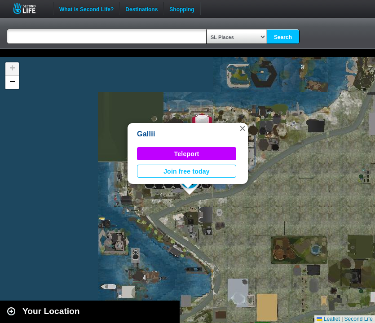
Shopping (181, 8)
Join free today (186, 171)
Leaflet (328, 319)
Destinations (141, 8)
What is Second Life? (86, 8)
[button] (242, 128)
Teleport (186, 153)
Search (283, 37)
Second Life (29, 8)
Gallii (146, 134)
